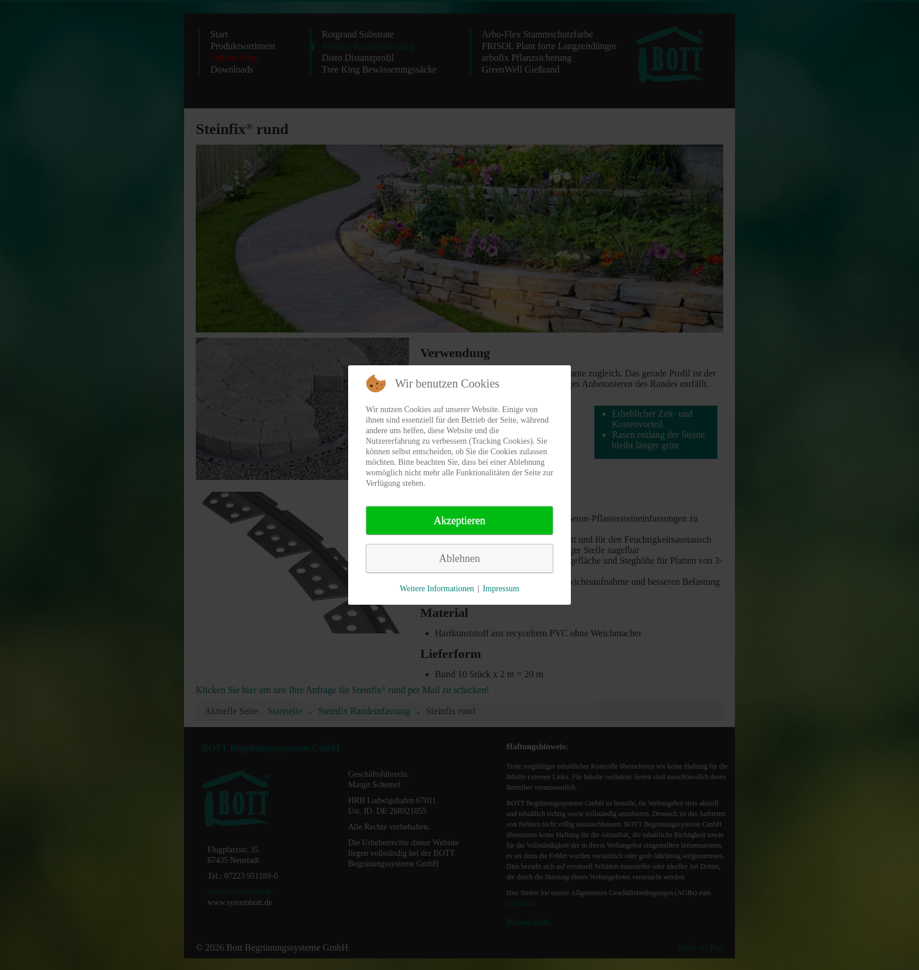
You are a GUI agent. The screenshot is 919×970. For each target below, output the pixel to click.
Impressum (501, 588)
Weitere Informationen (437, 588)
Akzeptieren (459, 520)
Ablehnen (459, 558)
